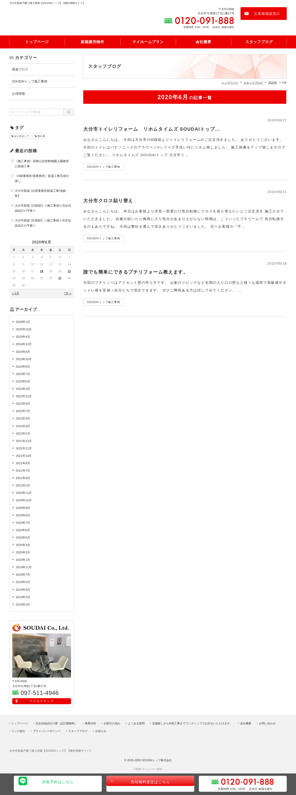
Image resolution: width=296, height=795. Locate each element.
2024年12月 (24, 345)
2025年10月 (24, 330)
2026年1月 (23, 322)
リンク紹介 (18, 731)
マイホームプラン (148, 42)
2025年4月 (23, 337)
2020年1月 (23, 560)
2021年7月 (23, 471)
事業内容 (90, 723)
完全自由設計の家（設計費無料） (56, 723)
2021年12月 (24, 441)
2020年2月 (23, 553)
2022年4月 (23, 419)
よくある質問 (136, 723)
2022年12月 (24, 397)
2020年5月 (23, 538)
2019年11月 (24, 568)
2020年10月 (24, 501)
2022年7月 (23, 411)
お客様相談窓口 (267, 14)
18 (41, 272)
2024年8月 (23, 352)
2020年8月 (23, 515)
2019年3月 (23, 597)
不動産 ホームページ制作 (148, 769)
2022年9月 (23, 404)
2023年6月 (23, 382)
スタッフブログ (259, 42)
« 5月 (15, 294)
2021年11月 (24, 449)
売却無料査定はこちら (150, 784)
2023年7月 (23, 374)
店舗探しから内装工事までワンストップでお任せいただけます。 (192, 723)
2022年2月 (23, 434)
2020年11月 (24, 493)
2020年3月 (23, 545)
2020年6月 (23, 530)
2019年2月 (23, 605)
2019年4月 (23, 590)
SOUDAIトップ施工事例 (29, 82)
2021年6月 (23, 478)
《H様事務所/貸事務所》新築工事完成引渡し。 (42, 179)
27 (60, 279)
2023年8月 (23, 367)
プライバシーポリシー (47, 731)
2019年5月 (23, 582)
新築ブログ (20, 70)
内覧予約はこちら (57, 784)
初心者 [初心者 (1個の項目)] (41, 136)
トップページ (37, 42)
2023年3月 (23, 389)
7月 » (67, 294)
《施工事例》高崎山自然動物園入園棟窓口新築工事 (42, 164)
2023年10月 (24, 359)
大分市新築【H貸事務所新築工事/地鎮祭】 (40, 194)
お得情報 (18, 94)
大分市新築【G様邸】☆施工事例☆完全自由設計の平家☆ (43, 209)
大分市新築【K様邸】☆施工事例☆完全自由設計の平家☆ (43, 223)
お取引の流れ (112, 723)
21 (69, 272)
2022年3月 (23, 426)
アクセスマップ (42, 702)
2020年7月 (23, 523)
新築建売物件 (92, 42)
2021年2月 (23, 486)
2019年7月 (23, 575)
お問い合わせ (267, 723)
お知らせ (100, 731)
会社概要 (203, 42)
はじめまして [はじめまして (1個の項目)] (21, 136)
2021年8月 (23, 464)
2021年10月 (24, 456)
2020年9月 (23, 508)
